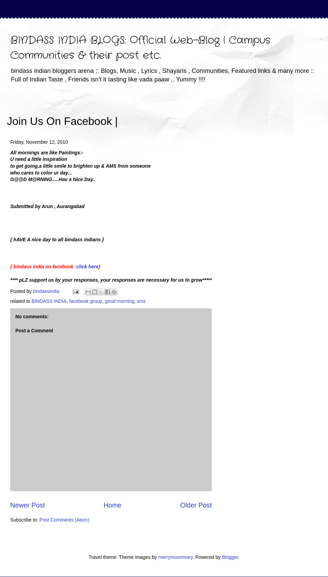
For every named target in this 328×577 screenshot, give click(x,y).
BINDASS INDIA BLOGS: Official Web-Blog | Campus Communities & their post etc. (140, 48)
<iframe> (198, 111)
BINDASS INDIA (49, 301)
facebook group (85, 301)
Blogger (230, 557)
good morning (119, 301)
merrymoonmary (175, 557)
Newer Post (27, 505)
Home (112, 505)
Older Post (196, 505)
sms (141, 301)
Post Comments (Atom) (64, 520)
